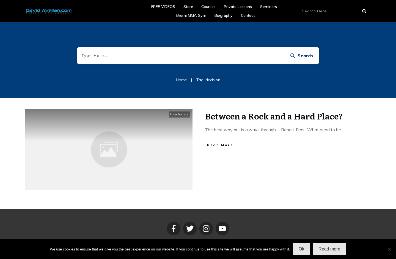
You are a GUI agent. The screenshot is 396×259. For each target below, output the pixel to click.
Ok (301, 249)
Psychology (179, 114)
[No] (389, 249)
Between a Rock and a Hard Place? (274, 116)
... (343, 129)
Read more (329, 249)
